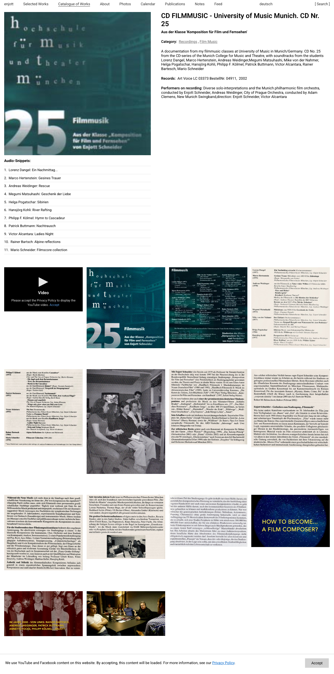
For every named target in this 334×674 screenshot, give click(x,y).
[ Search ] (322, 4)
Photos (125, 4)
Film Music (208, 42)
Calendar (148, 4)
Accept (54, 305)
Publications (175, 4)
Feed (218, 4)
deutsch (266, 4)
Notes (200, 4)
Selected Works (36, 4)
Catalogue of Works (74, 4)
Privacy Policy (223, 663)
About (105, 4)
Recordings (188, 42)
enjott (9, 4)
